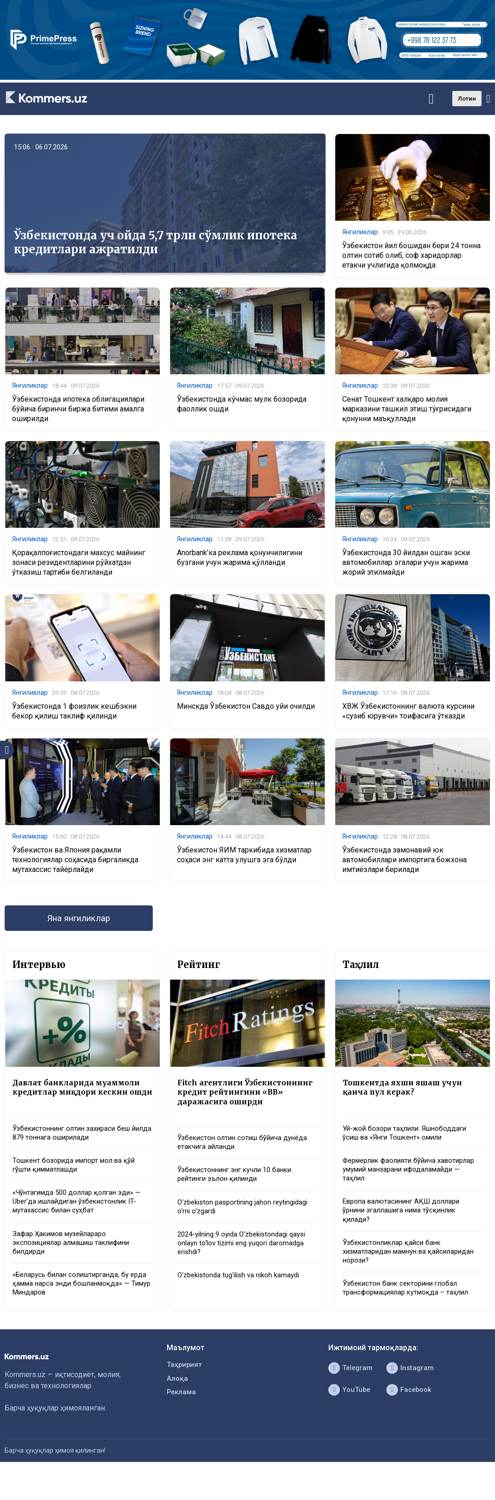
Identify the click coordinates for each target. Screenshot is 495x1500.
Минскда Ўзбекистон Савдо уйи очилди (246, 709)
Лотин (467, 98)
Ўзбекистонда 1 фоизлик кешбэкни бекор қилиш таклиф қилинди (74, 714)
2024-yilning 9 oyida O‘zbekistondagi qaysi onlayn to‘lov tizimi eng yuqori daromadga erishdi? (237, 1266)
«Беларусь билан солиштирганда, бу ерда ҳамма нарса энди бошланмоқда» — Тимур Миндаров (81, 1309)
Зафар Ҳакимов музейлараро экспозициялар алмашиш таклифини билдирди (77, 1266)
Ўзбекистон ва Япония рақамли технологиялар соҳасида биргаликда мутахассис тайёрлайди (75, 864)
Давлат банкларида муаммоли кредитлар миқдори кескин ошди (80, 1098)
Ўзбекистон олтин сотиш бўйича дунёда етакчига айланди (246, 1160)
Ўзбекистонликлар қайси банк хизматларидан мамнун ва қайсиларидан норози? (395, 1265)
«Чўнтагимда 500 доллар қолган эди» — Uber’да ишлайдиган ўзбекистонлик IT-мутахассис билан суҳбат (81, 1222)
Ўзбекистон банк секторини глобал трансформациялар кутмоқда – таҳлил (409, 1304)
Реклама (182, 1421)
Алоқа (178, 1407)
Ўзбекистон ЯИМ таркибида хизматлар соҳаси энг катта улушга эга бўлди (244, 859)
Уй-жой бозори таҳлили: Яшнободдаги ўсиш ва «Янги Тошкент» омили (409, 1140)
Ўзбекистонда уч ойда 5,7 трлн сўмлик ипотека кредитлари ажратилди (155, 242)
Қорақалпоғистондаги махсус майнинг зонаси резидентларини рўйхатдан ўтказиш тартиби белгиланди (78, 565)
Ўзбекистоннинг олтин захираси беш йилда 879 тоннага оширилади (76, 1150)
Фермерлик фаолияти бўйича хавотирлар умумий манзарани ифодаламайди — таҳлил (396, 1179)
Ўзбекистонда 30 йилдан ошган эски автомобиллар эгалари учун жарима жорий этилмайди (406, 565)
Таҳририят (185, 1392)
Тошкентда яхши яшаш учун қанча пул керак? (406, 1093)
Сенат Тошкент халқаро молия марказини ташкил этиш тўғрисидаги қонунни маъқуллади (406, 410)
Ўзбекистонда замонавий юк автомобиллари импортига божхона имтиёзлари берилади (404, 864)
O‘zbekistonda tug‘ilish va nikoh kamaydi (242, 1299)
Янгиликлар (360, 232)
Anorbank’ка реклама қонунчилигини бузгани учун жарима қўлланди (239, 560)
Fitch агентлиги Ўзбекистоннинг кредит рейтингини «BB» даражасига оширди (243, 1103)
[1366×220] (247, 77)
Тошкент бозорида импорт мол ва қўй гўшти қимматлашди (78, 1184)
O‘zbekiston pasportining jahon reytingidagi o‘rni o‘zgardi (247, 1227)
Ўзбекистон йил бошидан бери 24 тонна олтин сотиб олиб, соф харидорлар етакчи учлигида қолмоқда (411, 256)
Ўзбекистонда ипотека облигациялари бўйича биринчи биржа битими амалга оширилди (78, 410)
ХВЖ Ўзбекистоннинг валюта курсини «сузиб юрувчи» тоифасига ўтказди (408, 714)
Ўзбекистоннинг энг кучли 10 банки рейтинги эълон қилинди (239, 1194)
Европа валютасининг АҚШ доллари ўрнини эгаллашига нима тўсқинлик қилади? (406, 1222)
